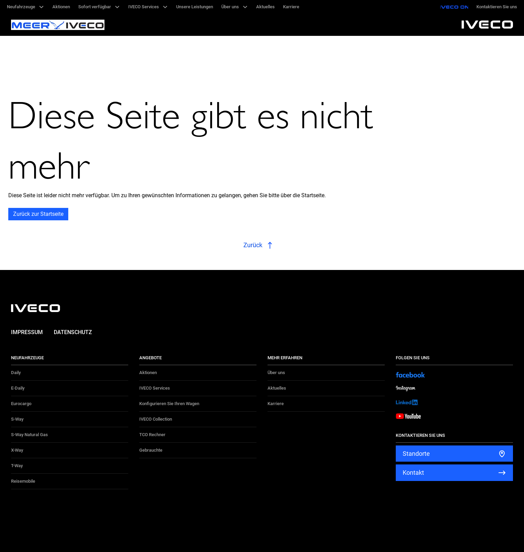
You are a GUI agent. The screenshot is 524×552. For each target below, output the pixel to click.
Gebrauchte (150, 450)
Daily (16, 372)
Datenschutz (73, 332)
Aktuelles (277, 388)
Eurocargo (21, 403)
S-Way (17, 419)
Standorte (416, 453)
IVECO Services (154, 388)
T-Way (17, 465)
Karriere (276, 403)
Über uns (276, 372)
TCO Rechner (152, 434)
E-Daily (17, 388)
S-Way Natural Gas (29, 434)
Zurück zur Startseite (38, 214)
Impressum (27, 332)
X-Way (17, 450)
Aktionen (148, 372)
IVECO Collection (155, 419)
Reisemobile (23, 481)
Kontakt (413, 472)
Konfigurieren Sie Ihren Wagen (169, 403)
